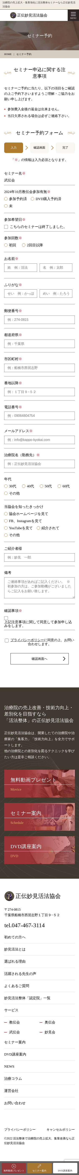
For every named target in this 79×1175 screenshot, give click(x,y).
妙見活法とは (15, 949)
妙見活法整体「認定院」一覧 (27, 998)
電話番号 (11, 407)
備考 (7, 573)
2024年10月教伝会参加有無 (25, 192)
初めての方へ (15, 937)
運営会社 (11, 1091)
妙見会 (50, 1032)
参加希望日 (13, 220)
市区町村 (11, 359)
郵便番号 (11, 311)
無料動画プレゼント (14, 1170)
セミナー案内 (39, 1170)
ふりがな (11, 285)
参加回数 (11, 238)
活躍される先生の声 (20, 974)
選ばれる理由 (15, 961)
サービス (11, 1010)
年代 (7, 479)
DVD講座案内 (65, 1170)
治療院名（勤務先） (20, 455)
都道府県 (11, 335)
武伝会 (14, 1032)
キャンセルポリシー (61, 1129)
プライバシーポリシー (27, 640)
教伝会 (14, 1022)
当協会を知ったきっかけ (23, 507)
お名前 (9, 259)
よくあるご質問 (16, 986)
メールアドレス (16, 431)
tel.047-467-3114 (24, 925)
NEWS (9, 1066)
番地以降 (11, 383)
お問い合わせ (15, 1103)
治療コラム (13, 1079)
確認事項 (11, 611)
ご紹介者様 (13, 549)
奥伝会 (50, 1022)
